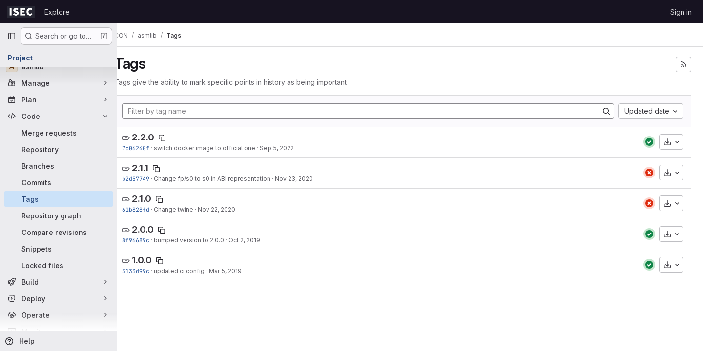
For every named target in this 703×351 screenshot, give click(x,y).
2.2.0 (157, 137)
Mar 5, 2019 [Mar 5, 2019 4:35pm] (240, 270)
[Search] (606, 111)
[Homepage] (21, 12)
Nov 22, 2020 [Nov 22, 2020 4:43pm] (231, 209)
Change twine (188, 209)
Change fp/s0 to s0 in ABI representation (226, 178)
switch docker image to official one (219, 148)
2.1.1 (154, 168)
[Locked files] (58, 265)
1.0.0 (156, 260)
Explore (57, 12)
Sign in (681, 12)
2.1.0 (156, 198)
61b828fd (150, 209)
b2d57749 (150, 178)
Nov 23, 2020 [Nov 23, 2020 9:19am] (308, 178)
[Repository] (58, 149)
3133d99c (150, 270)
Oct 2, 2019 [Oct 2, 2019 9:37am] (259, 240)
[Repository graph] (58, 215)
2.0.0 (157, 229)
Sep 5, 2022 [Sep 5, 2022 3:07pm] (291, 148)
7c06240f (150, 148)
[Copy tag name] (177, 138)
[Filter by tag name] (368, 111)
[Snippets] (58, 248)
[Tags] (58, 199)
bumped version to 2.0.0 (203, 240)
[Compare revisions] (58, 232)
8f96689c (150, 240)
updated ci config (193, 270)
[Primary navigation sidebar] (12, 36)
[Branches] (58, 166)
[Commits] (58, 182)
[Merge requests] (58, 132)
